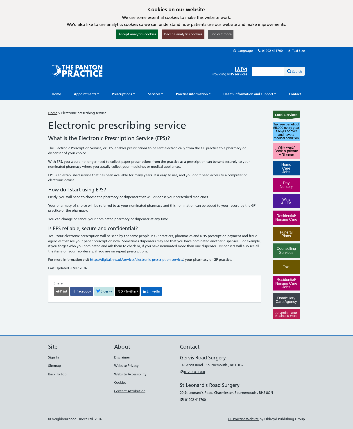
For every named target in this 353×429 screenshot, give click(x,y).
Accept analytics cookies (137, 34)
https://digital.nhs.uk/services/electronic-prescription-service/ (136, 259)
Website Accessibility (130, 374)
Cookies (120, 382)
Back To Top (57, 374)
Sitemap (54, 365)
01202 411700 (270, 51)
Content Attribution (129, 391)
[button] (86, 94)
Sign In (53, 357)
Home (52, 113)
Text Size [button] (296, 51)
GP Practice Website (243, 419)
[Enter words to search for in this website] (268, 71)
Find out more (221, 34)
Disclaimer (122, 357)
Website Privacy (126, 365)
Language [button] (243, 51)
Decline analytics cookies (183, 34)
